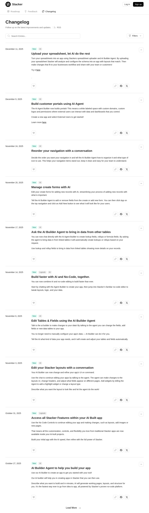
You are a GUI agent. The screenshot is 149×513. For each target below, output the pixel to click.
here (38, 70)
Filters (135, 36)
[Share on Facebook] (121, 86)
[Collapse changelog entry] (141, 50)
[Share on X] (127, 86)
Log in (127, 4)
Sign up (138, 4)
